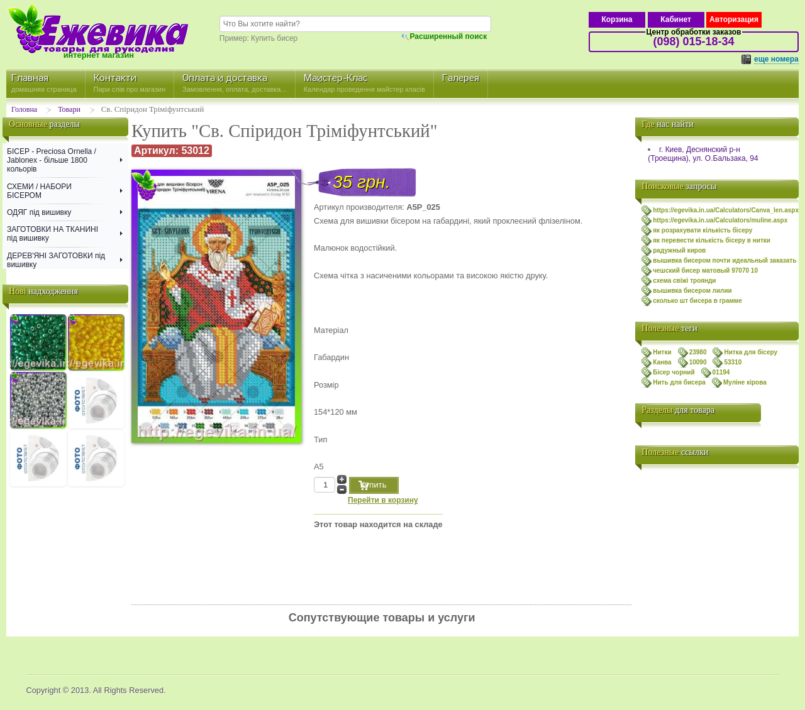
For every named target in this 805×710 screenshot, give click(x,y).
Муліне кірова (745, 382)
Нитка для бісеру (750, 352)
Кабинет (675, 19)
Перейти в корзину (383, 500)
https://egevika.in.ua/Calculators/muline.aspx (720, 220)
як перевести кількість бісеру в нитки (711, 240)
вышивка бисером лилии (692, 290)
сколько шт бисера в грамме (697, 300)
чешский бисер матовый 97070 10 (705, 270)
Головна (24, 109)
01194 (721, 372)
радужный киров (679, 250)
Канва (662, 362)
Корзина (616, 19)
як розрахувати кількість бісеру (702, 230)
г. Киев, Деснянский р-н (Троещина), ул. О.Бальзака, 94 (703, 154)
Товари (69, 109)
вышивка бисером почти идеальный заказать (724, 260)
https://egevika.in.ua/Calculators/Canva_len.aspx (726, 210)
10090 (698, 362)
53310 (732, 362)
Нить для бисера (679, 382)
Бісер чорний (673, 372)
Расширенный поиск (448, 36)
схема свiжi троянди (684, 280)
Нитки (662, 352)
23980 (698, 352)
